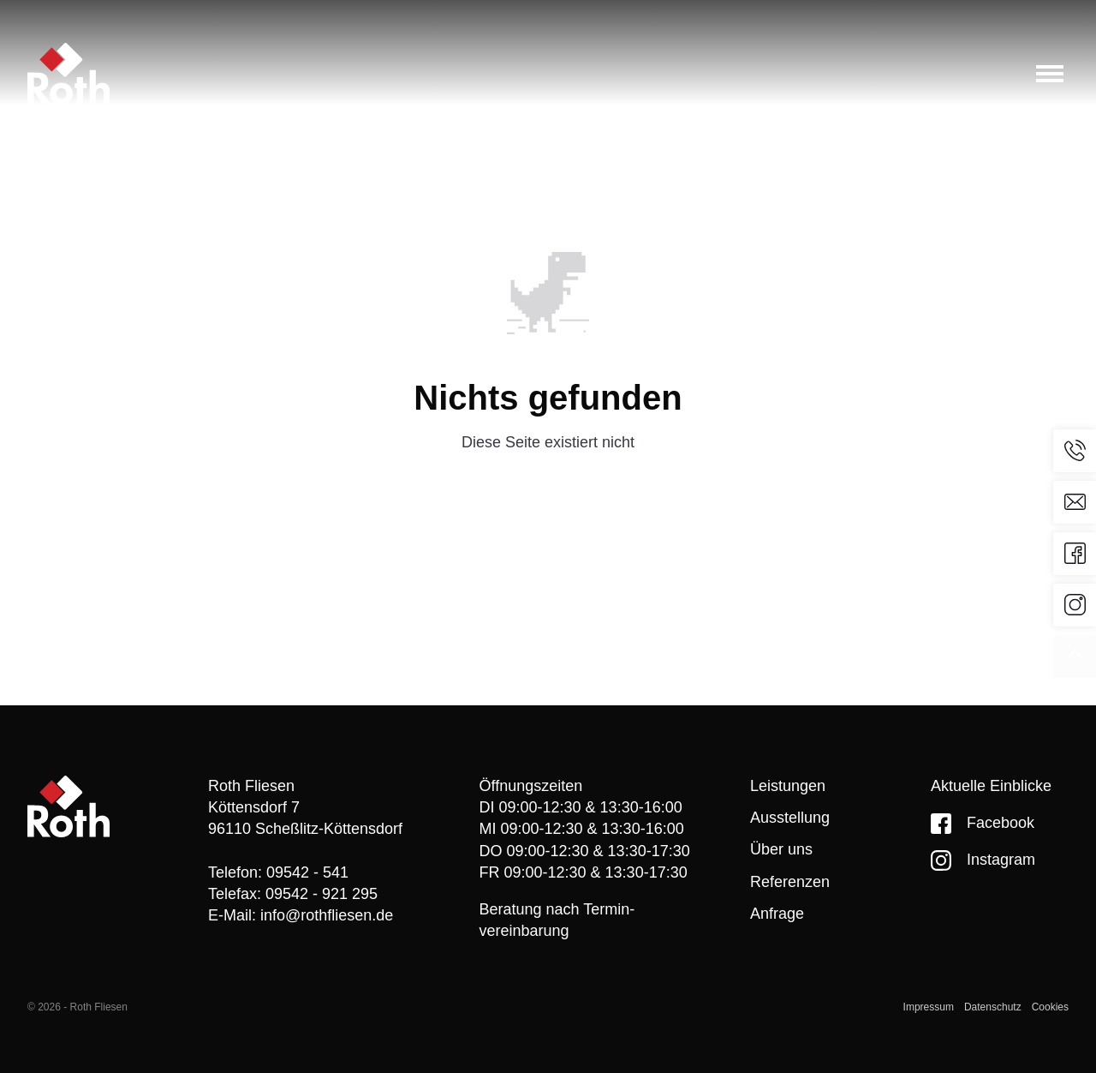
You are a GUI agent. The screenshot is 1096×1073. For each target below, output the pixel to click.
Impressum (928, 1007)
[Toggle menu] (1050, 74)
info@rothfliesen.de (326, 915)
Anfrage (777, 913)
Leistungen (787, 785)
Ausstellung (790, 817)
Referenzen (790, 881)
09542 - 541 (307, 872)
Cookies (1050, 1007)
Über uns (781, 849)
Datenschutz (993, 1007)
